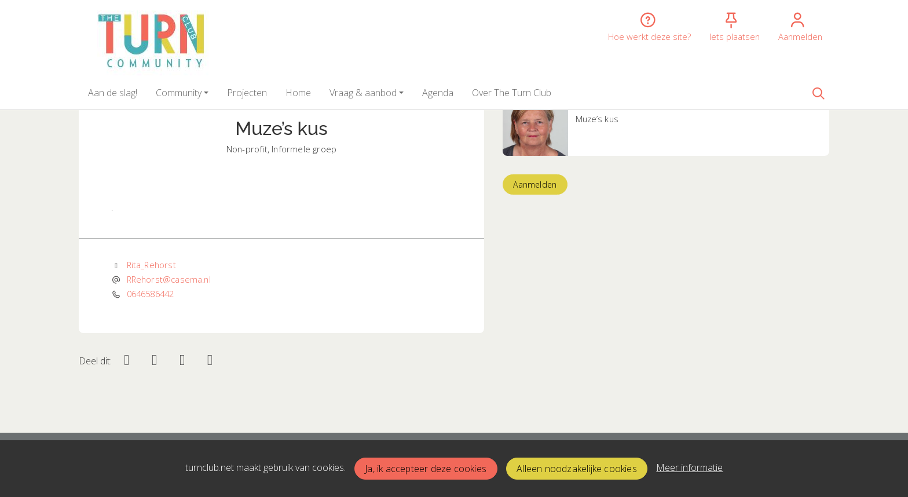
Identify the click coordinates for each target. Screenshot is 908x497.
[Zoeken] (818, 93)
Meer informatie (689, 467)
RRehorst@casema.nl (169, 279)
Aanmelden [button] (534, 184)
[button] (113, 92)
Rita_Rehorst (151, 265)
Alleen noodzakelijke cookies (577, 468)
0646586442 (150, 293)
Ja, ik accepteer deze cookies (425, 468)
